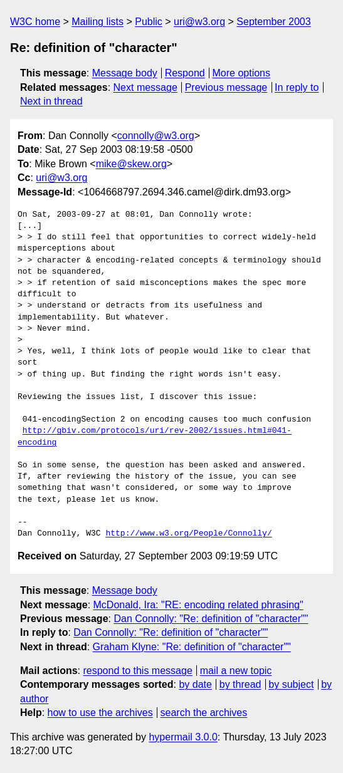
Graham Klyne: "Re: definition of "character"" (192, 646)
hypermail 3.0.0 (183, 737)
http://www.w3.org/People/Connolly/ (188, 533)
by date (195, 684)
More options (242, 73)
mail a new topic (236, 670)
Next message (145, 87)
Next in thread (51, 101)
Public (148, 21)
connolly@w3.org (155, 135)
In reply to (297, 87)
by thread (240, 684)
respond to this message (137, 670)
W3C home (35, 21)
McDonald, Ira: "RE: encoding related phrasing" (198, 604)
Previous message (226, 87)
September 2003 (273, 21)
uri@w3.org (199, 21)
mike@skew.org (131, 163)
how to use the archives (100, 712)
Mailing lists (97, 21)
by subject (291, 684)
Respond (185, 73)
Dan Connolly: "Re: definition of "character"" (210, 618)
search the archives (204, 712)
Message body (124, 73)
